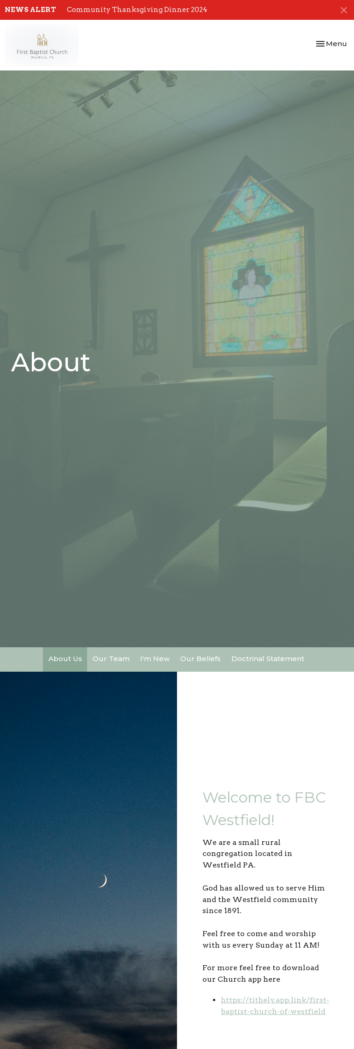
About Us (65, 658)
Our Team (111, 658)
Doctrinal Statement (267, 658)
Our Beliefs (200, 658)
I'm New (155, 658)
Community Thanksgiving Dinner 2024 (137, 10)
